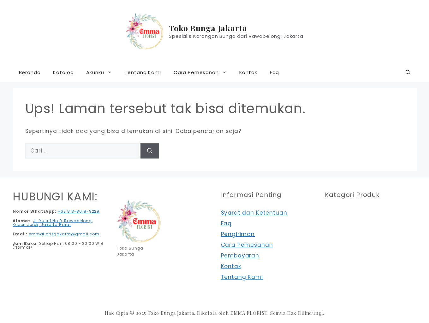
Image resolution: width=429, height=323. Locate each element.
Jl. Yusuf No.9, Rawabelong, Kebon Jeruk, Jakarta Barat (53, 222)
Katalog (63, 72)
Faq (274, 72)
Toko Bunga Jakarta (208, 28)
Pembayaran (240, 255)
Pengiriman (238, 234)
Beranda (30, 72)
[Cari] (149, 151)
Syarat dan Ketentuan (254, 212)
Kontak (248, 72)
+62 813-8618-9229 (78, 211)
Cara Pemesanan (203, 72)
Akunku (102, 72)
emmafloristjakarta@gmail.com (64, 234)
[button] (408, 72)
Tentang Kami (143, 72)
